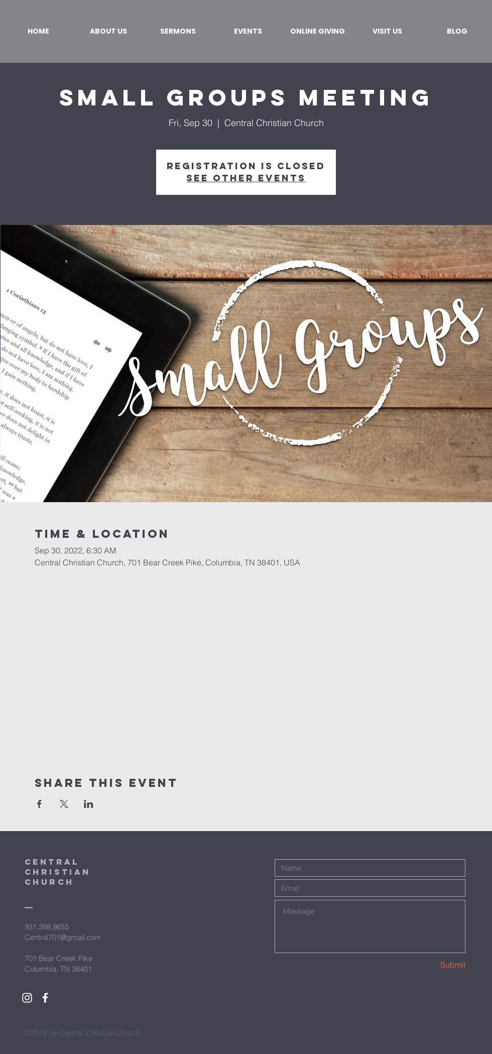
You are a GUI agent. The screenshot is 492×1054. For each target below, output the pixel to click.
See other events (246, 178)
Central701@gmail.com (63, 937)
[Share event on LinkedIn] (88, 804)
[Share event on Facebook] (39, 804)
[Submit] (429, 965)
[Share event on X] (64, 804)
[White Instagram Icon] (27, 997)
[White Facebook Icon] (45, 997)
